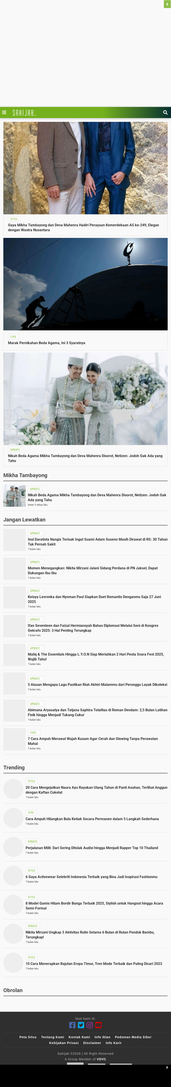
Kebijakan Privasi (64, 1043)
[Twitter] (81, 1025)
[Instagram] (90, 1025)
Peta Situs (28, 1037)
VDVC (101, 1059)
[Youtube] (98, 1025)
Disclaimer (92, 1043)
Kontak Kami (79, 1037)
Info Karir (114, 1043)
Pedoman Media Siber (133, 1037)
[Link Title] (5, 112)
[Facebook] (72, 1025)
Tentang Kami (52, 1037)
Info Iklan (102, 1037)
